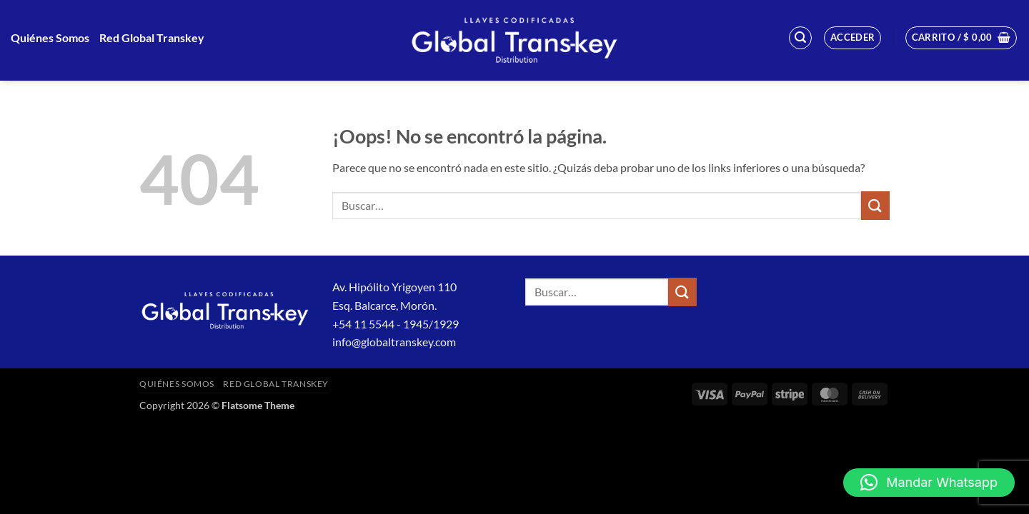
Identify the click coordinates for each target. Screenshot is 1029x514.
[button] (800, 37)
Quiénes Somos (50, 37)
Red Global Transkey (151, 37)
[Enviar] (875, 205)
